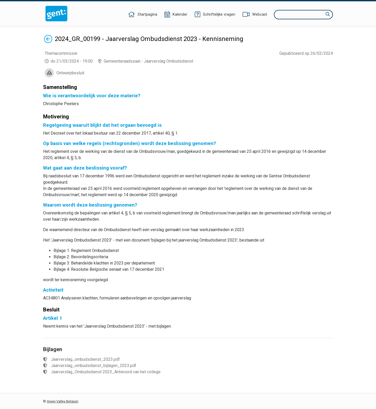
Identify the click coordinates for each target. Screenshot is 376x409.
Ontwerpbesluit (70, 72)
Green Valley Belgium (62, 401)
